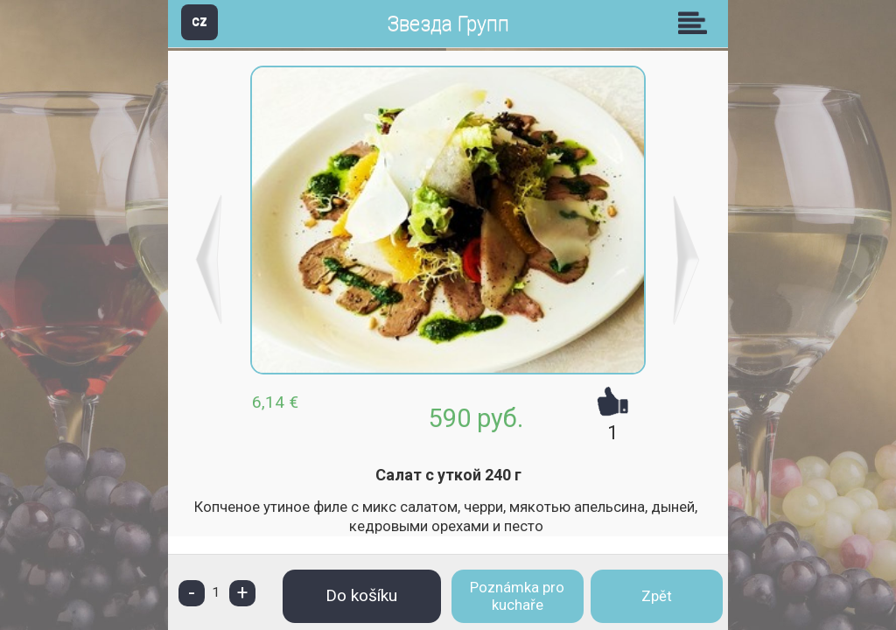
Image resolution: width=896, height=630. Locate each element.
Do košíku (361, 595)
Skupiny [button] (696, 22)
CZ (199, 21)
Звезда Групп (448, 24)
